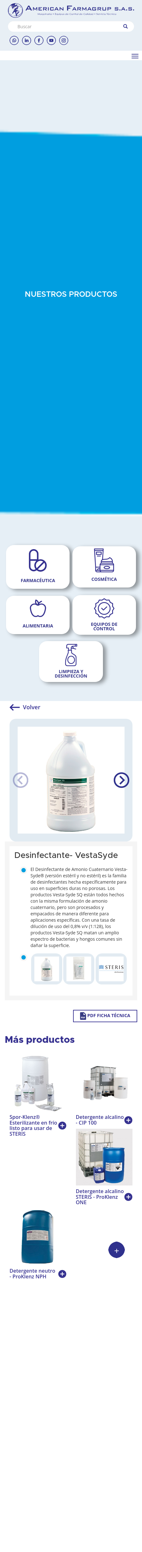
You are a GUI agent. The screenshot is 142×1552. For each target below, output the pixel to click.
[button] (121, 780)
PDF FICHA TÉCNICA (105, 1016)
